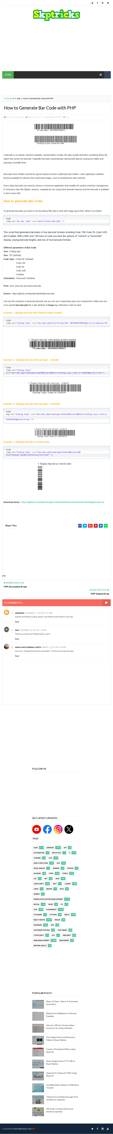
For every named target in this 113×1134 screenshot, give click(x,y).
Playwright (51, 910)
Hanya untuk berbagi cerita (28, 647)
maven (49, 889)
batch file (56, 853)
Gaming (56, 868)
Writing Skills (40, 946)
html (51, 874)
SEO (52, 925)
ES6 (58, 863)
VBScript (67, 935)
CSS (50, 858)
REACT (67, 915)
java (57, 879)
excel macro (39, 868)
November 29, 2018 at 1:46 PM (33, 630)
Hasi (17, 630)
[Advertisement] (56, 47)
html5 (65, 874)
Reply (17, 622)
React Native (39, 920)
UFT (53, 935)
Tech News (62, 930)
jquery (68, 884)
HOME (8, 74)
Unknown (19, 613)
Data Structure (41, 863)
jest (55, 884)
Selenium (38, 925)
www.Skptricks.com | (23, 1129)
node (50, 905)
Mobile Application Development (48, 899)
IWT (45, 879)
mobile (37, 894)
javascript (39, 884)
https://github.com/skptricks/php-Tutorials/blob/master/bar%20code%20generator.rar (62, 502)
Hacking (37, 874)
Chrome (37, 858)
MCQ (62, 889)
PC (62, 905)
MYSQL (36, 905)
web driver (64, 941)
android (50, 848)
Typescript (39, 935)
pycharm (38, 915)
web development (41, 941)
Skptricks (9, 98)
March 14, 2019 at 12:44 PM (54, 647)
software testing (42, 930)
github (70, 868)
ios (35, 879)
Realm (57, 920)
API (65, 848)
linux (36, 889)
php (18, 98)
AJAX (36, 848)
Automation (39, 853)
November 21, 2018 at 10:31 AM (38, 613)
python (53, 915)
